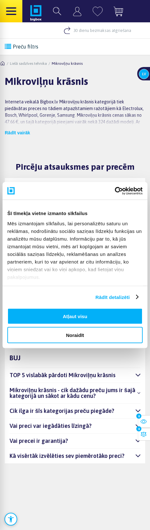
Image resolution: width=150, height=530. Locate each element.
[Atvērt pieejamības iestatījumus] (10, 519)
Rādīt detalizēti (112, 297)
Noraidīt (75, 335)
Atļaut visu (75, 316)
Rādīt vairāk (17, 132)
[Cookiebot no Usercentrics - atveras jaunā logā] (115, 191)
